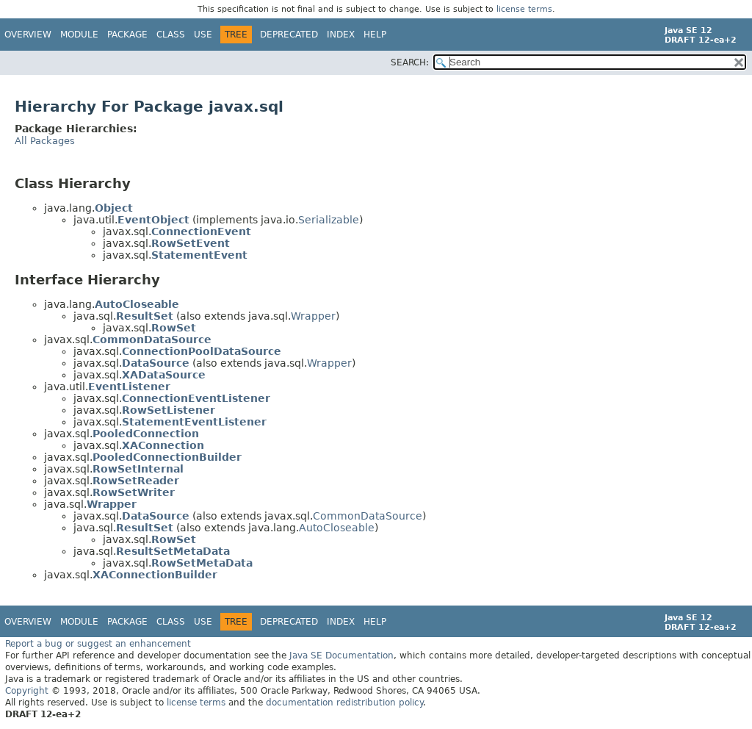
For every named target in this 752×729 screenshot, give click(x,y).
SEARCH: (410, 62)
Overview (27, 34)
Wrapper (313, 316)
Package (127, 34)
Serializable (328, 220)
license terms (524, 9)
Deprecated (289, 34)
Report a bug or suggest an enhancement (98, 644)
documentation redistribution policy (344, 702)
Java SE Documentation (341, 655)
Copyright (26, 691)
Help (375, 34)
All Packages (45, 140)
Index (341, 34)
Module (79, 34)
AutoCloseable (337, 528)
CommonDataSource (367, 516)
